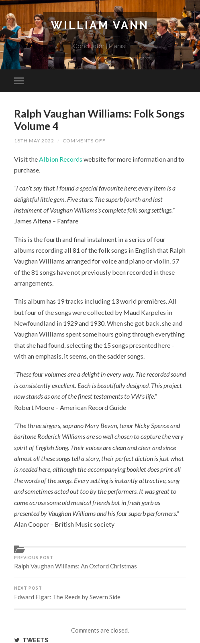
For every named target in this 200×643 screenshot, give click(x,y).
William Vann (100, 25)
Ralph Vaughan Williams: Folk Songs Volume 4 (99, 120)
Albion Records (60, 159)
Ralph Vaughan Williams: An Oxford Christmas (100, 562)
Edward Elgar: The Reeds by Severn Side (100, 593)
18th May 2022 (34, 141)
